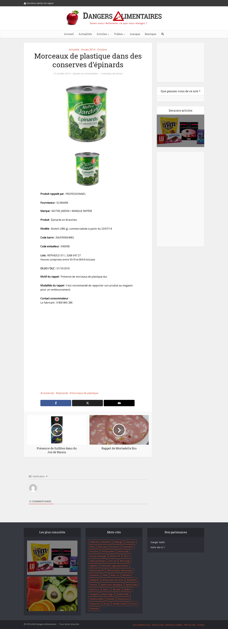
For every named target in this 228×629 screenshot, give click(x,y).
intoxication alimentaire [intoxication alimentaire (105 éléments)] (121, 570)
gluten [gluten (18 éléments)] (95, 565)
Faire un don (158, 624)
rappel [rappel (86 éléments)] (95, 594)
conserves (48, 393)
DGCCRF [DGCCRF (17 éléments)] (115, 556)
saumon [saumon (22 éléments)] (96, 603)
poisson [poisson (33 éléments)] (96, 589)
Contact (200, 624)
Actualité (74, 49)
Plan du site (189, 624)
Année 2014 (88, 49)
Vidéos (118, 34)
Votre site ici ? (158, 547)
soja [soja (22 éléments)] (107, 603)
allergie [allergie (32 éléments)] (119, 541)
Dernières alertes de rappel (38, 3)
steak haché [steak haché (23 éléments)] (120, 603)
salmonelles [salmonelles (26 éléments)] (98, 598)
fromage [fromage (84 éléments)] (125, 560)
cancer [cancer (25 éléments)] (115, 546)
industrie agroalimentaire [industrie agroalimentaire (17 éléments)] (115, 565)
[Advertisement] (88, 347)
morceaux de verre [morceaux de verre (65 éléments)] (113, 579)
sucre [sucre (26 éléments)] (134, 603)
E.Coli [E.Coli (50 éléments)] (113, 560)
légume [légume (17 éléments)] (95, 579)
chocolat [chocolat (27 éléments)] (124, 551)
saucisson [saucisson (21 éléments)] (124, 598)
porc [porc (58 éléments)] (106, 589)
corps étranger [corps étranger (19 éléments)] (99, 556)
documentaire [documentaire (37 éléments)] (99, 560)
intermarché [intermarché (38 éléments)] (98, 570)
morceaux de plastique (84, 393)
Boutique (150, 34)
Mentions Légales (174, 624)
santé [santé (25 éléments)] (111, 598)
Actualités (85, 34)
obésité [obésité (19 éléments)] (132, 579)
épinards (63, 393)
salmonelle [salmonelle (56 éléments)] (123, 594)
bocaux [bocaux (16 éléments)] (103, 546)
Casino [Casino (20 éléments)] (95, 551)
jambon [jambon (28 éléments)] (95, 575)
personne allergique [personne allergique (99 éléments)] (112, 584)
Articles (102, 34)
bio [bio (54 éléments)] (93, 546)
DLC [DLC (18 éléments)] (127, 556)
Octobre (102, 49)
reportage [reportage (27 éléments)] (108, 594)
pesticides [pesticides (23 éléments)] (132, 584)
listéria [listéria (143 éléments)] (127, 575)
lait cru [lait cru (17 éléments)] (115, 575)
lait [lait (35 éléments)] (105, 575)
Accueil (69, 34)
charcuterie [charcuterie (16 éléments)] (109, 551)
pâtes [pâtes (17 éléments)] (128, 589)
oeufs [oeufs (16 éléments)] (94, 584)
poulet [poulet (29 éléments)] (117, 589)
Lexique (135, 34)
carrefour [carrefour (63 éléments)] (128, 546)
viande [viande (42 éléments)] (95, 608)
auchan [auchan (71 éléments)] (131, 541)
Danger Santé (158, 542)
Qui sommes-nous (141, 624)
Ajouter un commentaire (85, 73)
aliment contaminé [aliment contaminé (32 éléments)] (101, 541)
